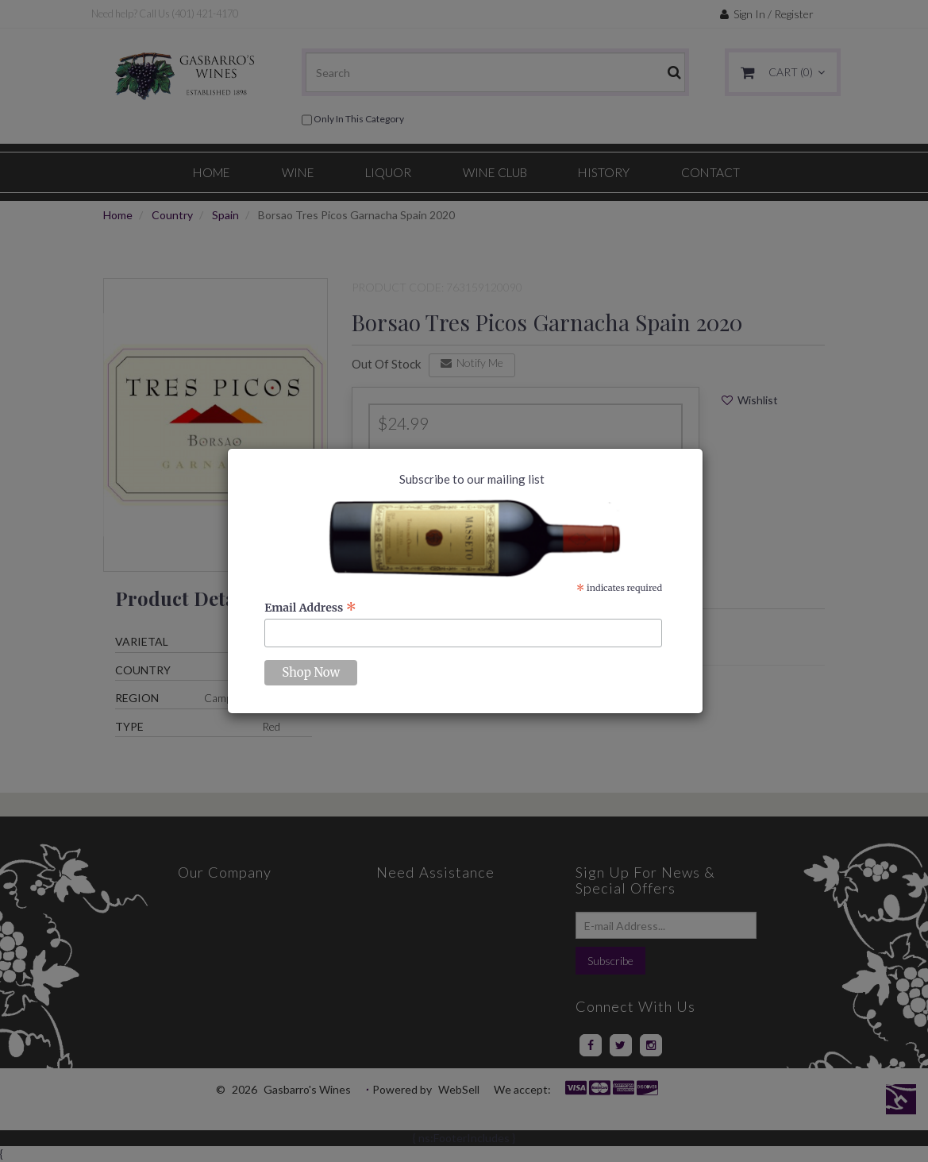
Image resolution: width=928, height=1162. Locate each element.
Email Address (310, 607)
